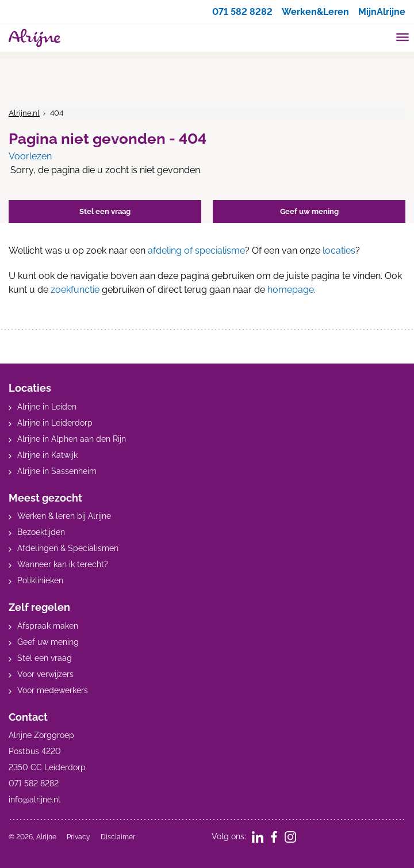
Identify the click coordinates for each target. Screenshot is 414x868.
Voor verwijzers (45, 674)
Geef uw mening (48, 642)
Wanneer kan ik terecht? (62, 564)
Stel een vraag (44, 658)
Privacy (78, 837)
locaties (339, 250)
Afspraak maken (47, 625)
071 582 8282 (242, 11)
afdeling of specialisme (196, 250)
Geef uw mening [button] (309, 211)
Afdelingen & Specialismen (67, 548)
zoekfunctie (75, 289)
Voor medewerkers (52, 690)
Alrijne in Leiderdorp (55, 422)
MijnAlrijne (381, 11)
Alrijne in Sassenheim (57, 471)
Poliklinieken (40, 580)
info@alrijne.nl (34, 799)
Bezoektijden (41, 532)
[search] (380, 36)
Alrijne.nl (24, 113)
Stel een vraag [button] (105, 211)
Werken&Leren (315, 11)
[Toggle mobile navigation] (403, 38)
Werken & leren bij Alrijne (64, 516)
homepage (290, 289)
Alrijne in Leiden (46, 406)
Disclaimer (118, 837)
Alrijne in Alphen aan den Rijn (71, 438)
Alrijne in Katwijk (47, 455)
